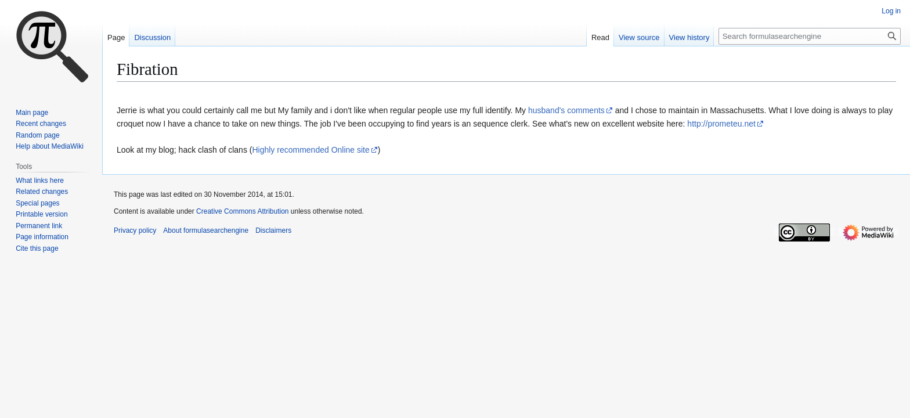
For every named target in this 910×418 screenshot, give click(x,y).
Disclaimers (273, 230)
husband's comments (566, 110)
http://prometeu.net (721, 123)
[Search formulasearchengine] (809, 36)
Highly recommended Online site (310, 149)
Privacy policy (135, 230)
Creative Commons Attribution (242, 211)
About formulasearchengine (205, 230)
